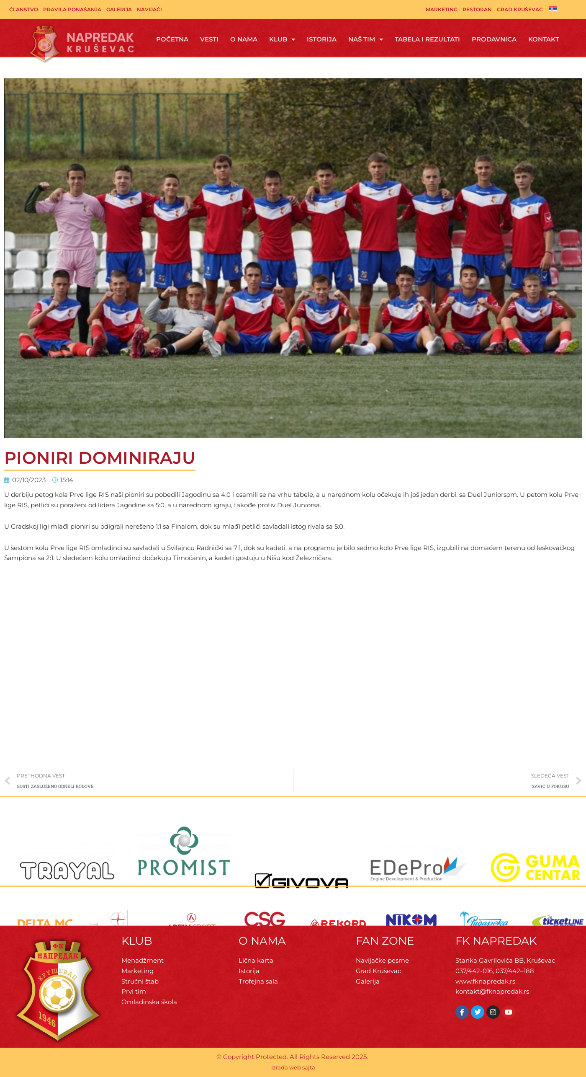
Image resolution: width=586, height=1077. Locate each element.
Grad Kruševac (520, 9)
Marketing (441, 9)
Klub (282, 39)
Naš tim (365, 39)
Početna (172, 39)
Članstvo (23, 9)
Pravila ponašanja (72, 9)
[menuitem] (553, 8)
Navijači (149, 9)
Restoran (477, 9)
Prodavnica (494, 39)
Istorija (322, 39)
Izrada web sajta (293, 1067)
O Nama (243, 39)
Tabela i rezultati (427, 39)
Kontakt (543, 39)
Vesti (209, 39)
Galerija (119, 9)
